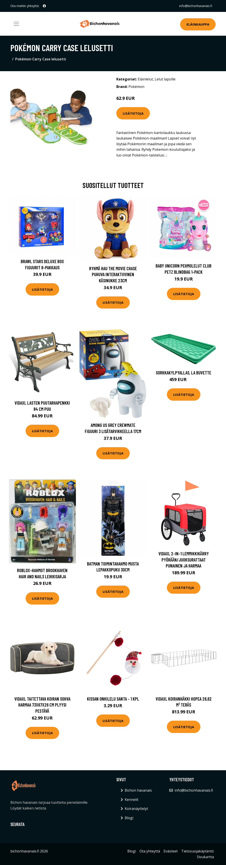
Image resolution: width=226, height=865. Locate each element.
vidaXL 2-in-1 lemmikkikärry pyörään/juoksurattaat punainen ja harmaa (183, 559)
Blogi (129, 817)
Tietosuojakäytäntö (197, 851)
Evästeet (171, 851)
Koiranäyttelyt (136, 808)
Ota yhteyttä (149, 851)
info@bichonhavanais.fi (195, 6)
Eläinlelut (145, 79)
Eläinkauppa (197, 24)
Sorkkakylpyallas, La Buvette (183, 372)
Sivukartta (205, 856)
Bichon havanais (138, 790)
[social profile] (44, 6)
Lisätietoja (133, 113)
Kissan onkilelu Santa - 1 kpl (113, 698)
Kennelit (131, 799)
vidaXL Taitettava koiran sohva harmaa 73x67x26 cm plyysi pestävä (42, 705)
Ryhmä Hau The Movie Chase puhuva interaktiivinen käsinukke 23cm (113, 274)
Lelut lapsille (165, 79)
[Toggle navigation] (16, 24)
